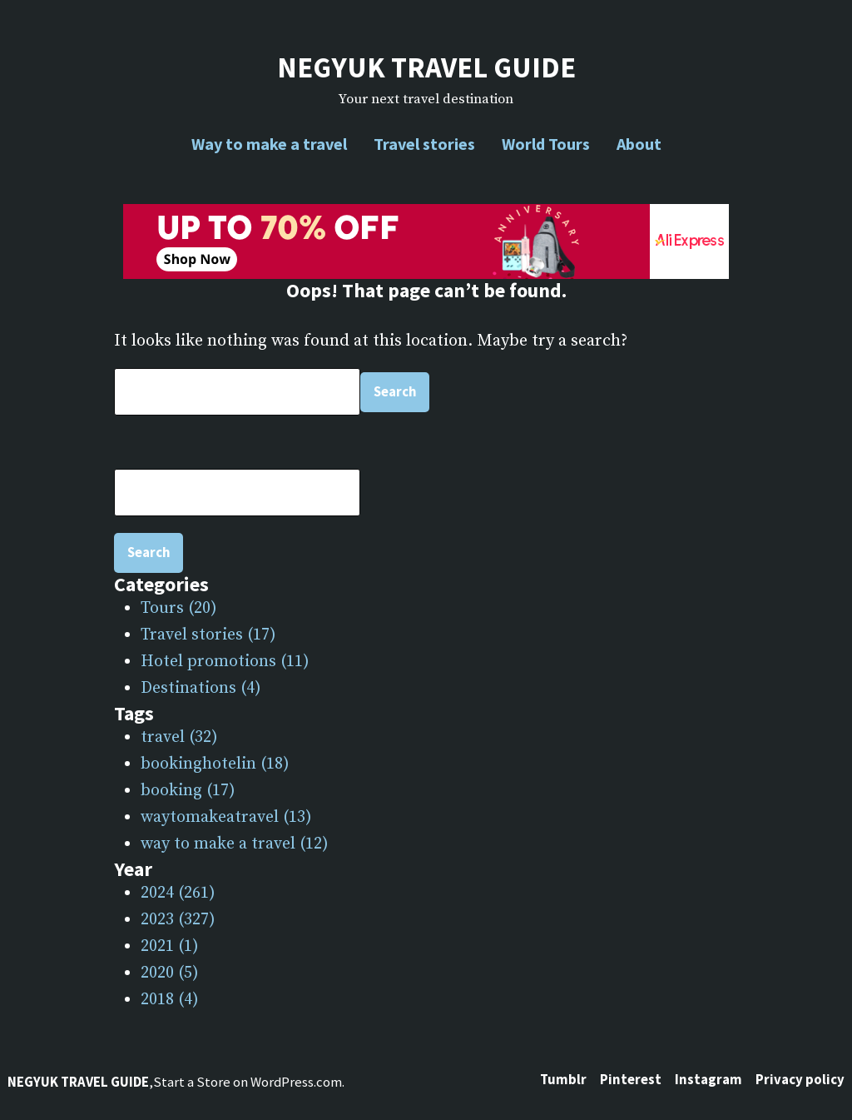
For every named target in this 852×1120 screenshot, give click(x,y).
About (639, 143)
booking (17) (188, 790)
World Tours (546, 143)
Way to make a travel (269, 143)
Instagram (708, 1079)
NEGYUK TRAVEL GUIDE (426, 67)
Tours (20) (179, 608)
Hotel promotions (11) (225, 661)
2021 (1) (170, 946)
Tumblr (563, 1079)
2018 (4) (170, 999)
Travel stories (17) (208, 635)
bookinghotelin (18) (215, 764)
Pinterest (630, 1079)
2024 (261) (178, 893)
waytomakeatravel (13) (226, 817)
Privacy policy (800, 1079)
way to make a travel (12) (235, 844)
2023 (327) (178, 919)
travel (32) (179, 737)
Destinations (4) (201, 688)
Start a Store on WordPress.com (247, 1082)
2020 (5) (170, 973)
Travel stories (424, 143)
